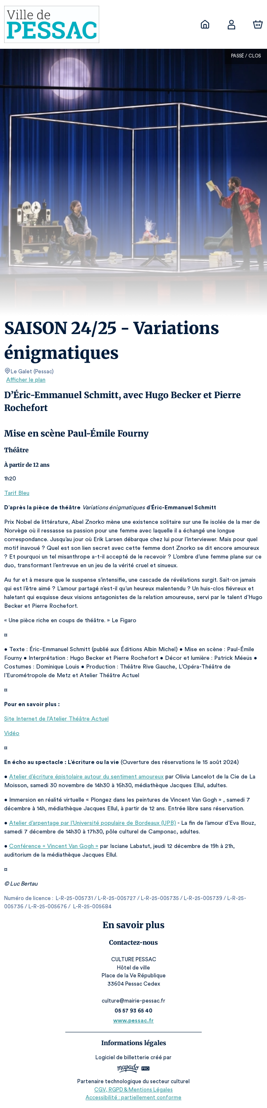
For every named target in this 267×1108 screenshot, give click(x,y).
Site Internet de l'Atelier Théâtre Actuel (53, 719)
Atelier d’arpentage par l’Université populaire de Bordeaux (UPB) (90, 823)
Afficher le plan (25, 380)
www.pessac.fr (134, 1020)
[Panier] (258, 24)
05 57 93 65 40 (134, 1011)
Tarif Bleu (16, 493)
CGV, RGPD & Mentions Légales (133, 1090)
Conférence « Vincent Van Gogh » (51, 846)
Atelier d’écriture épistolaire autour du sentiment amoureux (82, 777)
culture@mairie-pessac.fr (134, 1001)
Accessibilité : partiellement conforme (133, 1097)
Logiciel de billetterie (122, 1057)
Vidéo (11, 733)
